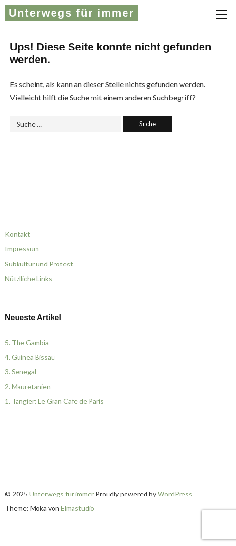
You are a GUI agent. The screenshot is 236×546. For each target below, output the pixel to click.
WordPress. (176, 494)
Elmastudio (77, 508)
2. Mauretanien (28, 386)
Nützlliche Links (28, 278)
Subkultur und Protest (39, 264)
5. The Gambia (27, 342)
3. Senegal (20, 371)
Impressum (22, 249)
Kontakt (17, 234)
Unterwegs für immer (71, 13)
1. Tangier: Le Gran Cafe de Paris (54, 401)
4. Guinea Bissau (30, 357)
